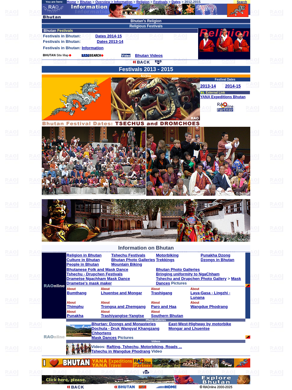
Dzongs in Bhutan (217, 259)
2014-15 (233, 86)
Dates (176, 2)
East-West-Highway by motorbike (200, 324)
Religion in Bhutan (83, 255)
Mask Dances (103, 337)
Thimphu (75, 306)
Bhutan (85, 2)
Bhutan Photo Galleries (133, 259)
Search (242, 2)
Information (123, 2)
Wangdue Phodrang (209, 306)
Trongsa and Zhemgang (123, 306)
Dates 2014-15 (108, 36)
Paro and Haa (163, 306)
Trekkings (165, 259)
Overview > (104, 2)
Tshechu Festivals (128, 255)
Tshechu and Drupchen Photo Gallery (191, 278)
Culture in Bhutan (83, 259)
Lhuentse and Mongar (121, 293)
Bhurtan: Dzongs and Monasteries (123, 324)
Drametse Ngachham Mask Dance (98, 278)
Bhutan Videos (149, 55)
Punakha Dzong (215, 255)
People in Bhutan (82, 264)
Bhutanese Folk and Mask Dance (97, 269)
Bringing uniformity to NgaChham (188, 274)
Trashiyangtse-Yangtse (122, 315)
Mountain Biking (126, 264)
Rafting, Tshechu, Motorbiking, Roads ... (144, 346)
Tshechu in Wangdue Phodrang (120, 351)
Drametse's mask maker (89, 283)
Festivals (160, 2)
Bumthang (76, 293)
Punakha (75, 315)
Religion (142, 2)
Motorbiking (167, 255)
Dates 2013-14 (110, 41)
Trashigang (161, 293)
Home (71, 2)
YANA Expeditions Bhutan (222, 97)
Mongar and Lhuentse (189, 328)
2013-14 (208, 86)
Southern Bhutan (167, 315)
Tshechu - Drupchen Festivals (94, 274)
